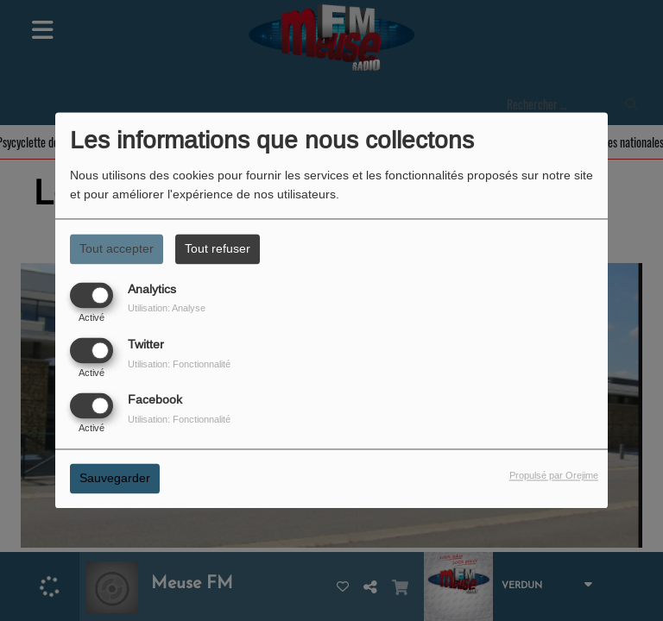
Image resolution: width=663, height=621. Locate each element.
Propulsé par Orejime (553, 476)
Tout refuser (217, 248)
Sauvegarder (114, 479)
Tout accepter (116, 248)
